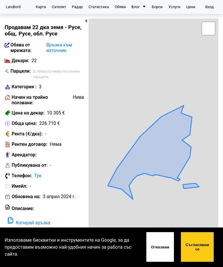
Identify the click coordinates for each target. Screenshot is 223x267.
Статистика (99, 7)
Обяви (120, 7)
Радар (77, 7)
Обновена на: (26, 196)
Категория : (24, 86)
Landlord (13, 7)
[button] (208, 28)
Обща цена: (24, 123)
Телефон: (22, 175)
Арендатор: (24, 154)
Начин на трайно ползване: (30, 99)
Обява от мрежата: (20, 47)
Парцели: (20, 71)
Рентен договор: (29, 144)
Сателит (59, 7)
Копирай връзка (28, 220)
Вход (209, 7)
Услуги (174, 7)
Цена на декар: (28, 113)
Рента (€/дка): (27, 134)
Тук (38, 175)
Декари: (20, 60)
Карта (41, 7)
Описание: (23, 208)
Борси (157, 7)
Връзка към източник (59, 47)
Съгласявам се (197, 247)
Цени (190, 7)
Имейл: (20, 186)
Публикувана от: (30, 165)
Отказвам (160, 247)
